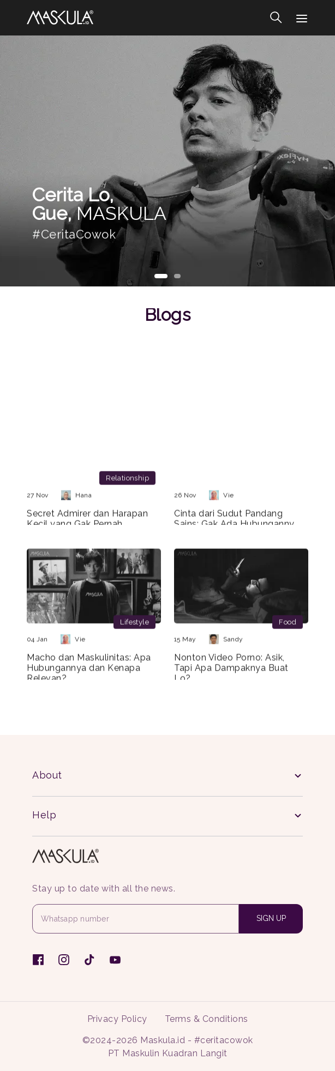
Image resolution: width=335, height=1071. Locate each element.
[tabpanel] (167, 160)
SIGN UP (271, 918)
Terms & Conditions (206, 1019)
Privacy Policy (117, 1019)
